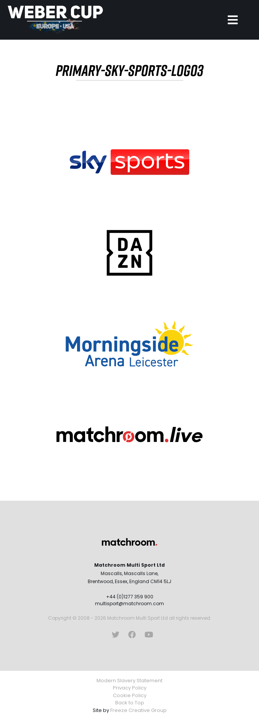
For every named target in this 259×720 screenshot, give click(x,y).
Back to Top (129, 702)
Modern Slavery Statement (129, 680)
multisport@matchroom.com (129, 603)
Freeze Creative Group (138, 710)
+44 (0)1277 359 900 (129, 596)
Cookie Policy (129, 695)
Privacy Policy (129, 687)
